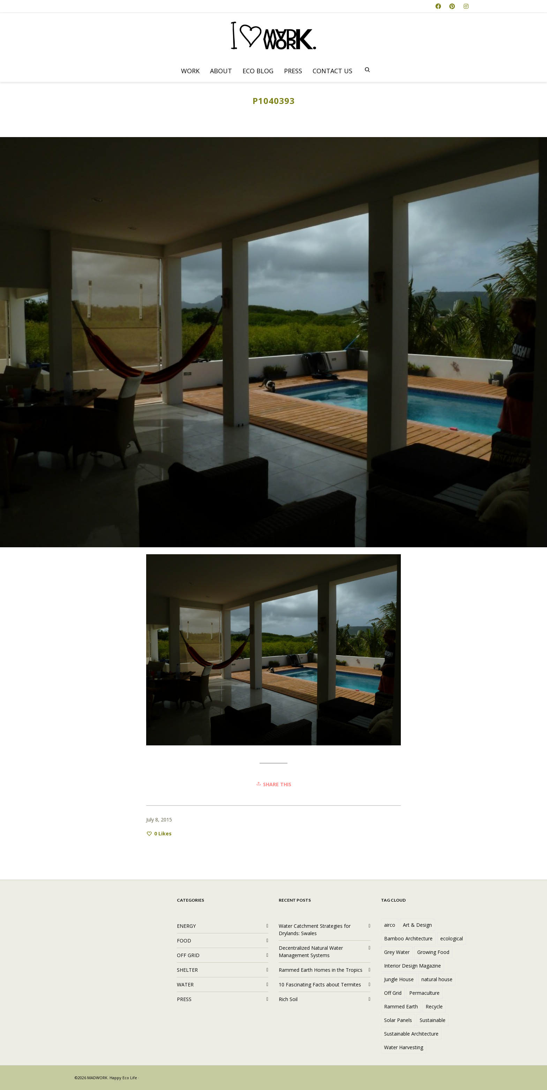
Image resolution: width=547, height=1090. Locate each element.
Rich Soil (288, 999)
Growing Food (433, 952)
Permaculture (424, 993)
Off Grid (393, 993)
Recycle (434, 1006)
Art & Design (417, 925)
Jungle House (399, 979)
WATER (185, 984)
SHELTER (187, 970)
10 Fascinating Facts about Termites (320, 984)
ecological (451, 938)
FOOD (184, 940)
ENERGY (186, 926)
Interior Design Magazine (412, 965)
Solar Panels (398, 1020)
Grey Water (397, 952)
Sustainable (432, 1020)
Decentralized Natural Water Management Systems (311, 952)
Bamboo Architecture (408, 938)
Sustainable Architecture (411, 1033)
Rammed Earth (401, 1006)
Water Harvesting (403, 1047)
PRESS (184, 999)
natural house (436, 979)
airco (389, 925)
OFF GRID (188, 955)
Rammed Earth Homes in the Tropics (320, 970)
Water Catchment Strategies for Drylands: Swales (315, 930)
